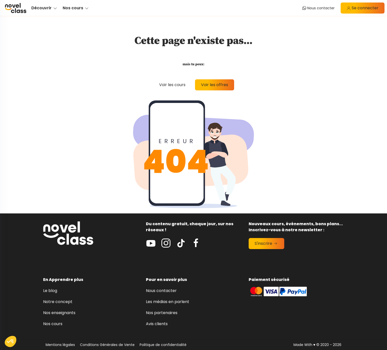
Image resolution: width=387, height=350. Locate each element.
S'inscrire (266, 243)
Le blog (50, 291)
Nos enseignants (59, 313)
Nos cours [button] (76, 8)
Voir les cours (172, 85)
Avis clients (157, 324)
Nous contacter (161, 291)
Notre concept (57, 302)
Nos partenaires (161, 313)
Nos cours (52, 324)
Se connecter (362, 8)
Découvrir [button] (44, 8)
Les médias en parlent (167, 302)
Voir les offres (214, 85)
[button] (11, 341)
